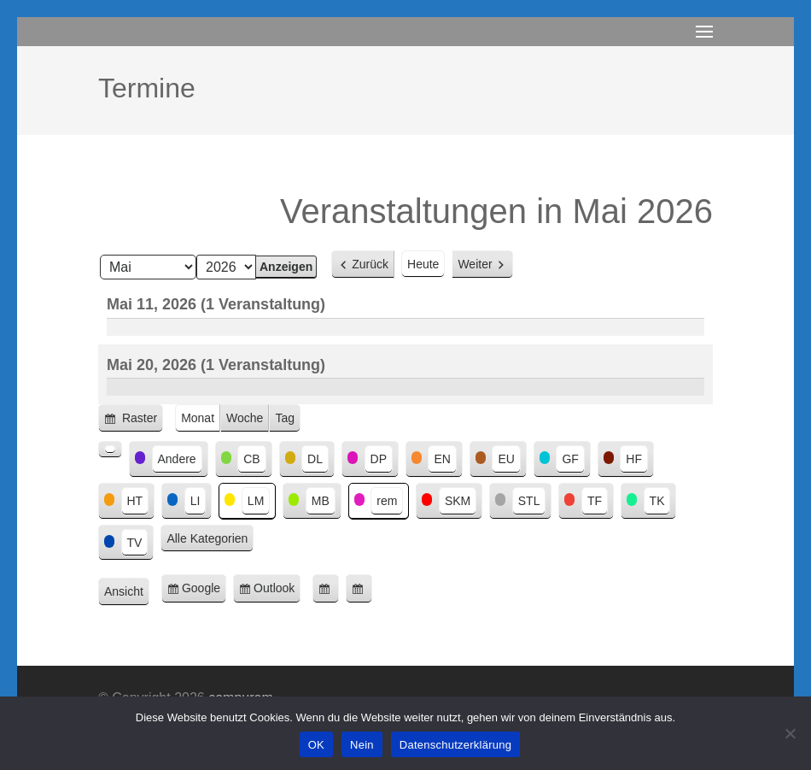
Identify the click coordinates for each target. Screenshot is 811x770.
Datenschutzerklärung (455, 744)
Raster (141, 421)
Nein (362, 744)
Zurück (370, 264)
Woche (244, 418)
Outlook (277, 591)
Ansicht (126, 592)
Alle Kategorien (207, 538)
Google (204, 591)
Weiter (475, 264)
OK (316, 744)
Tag (285, 418)
